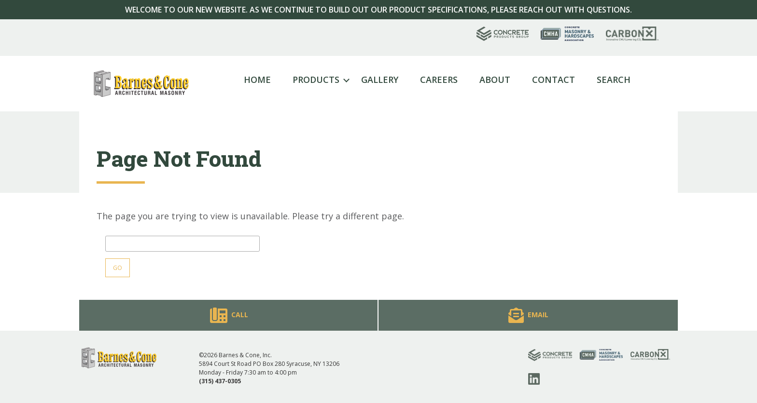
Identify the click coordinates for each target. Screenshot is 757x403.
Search (614, 79)
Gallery (379, 79)
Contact (553, 79)
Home (257, 79)
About (494, 79)
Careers (439, 79)
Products (316, 79)
